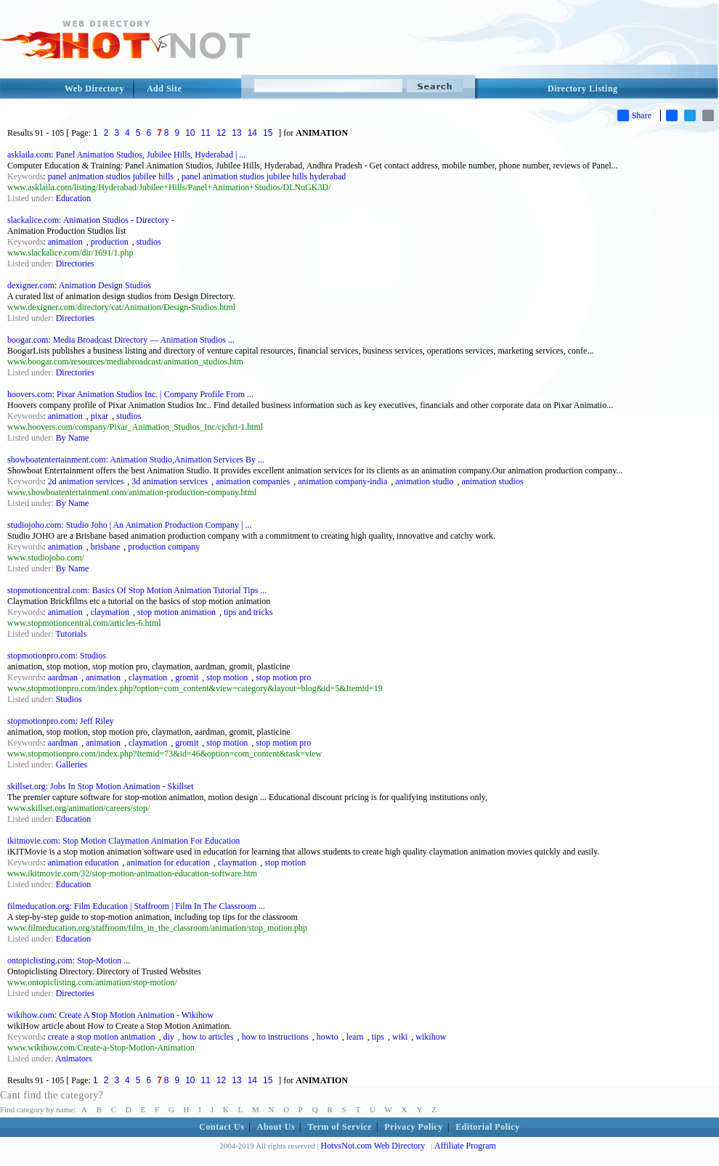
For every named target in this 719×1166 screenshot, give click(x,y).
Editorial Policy (487, 1127)
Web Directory (94, 88)
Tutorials (70, 634)
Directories (75, 263)
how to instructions (275, 1037)
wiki (399, 1037)
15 (267, 133)
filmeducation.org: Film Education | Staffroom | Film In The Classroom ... (136, 906)
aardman (63, 677)
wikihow (430, 1037)
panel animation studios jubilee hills (111, 176)
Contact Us (221, 1127)
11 (206, 133)
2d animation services (86, 481)
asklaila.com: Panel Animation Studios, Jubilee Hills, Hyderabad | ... (126, 155)
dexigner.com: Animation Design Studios (79, 285)
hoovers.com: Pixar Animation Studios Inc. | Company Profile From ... (130, 394)
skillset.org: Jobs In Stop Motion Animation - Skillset (100, 786)
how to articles (208, 1037)
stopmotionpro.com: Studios (56, 656)
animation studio (424, 481)
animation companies (253, 481)
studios (149, 242)
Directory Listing (583, 88)
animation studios (493, 481)
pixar (100, 416)
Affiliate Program (465, 1146)
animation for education (168, 862)
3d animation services (169, 481)
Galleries (71, 764)
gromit (186, 677)
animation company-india (342, 481)
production (110, 242)
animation (65, 242)
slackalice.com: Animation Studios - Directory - (90, 220)
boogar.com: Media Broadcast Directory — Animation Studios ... (121, 340)
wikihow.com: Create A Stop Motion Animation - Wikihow (110, 1015)
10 (190, 133)
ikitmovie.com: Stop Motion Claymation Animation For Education (123, 841)
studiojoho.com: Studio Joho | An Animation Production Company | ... (129, 525)
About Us (276, 1127)
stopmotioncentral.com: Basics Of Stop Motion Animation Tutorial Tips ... (137, 590)
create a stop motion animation (101, 1037)
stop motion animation (176, 612)
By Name (72, 438)
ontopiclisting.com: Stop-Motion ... (68, 960)
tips (378, 1037)
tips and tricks (248, 612)
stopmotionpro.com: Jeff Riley (60, 721)
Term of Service (340, 1127)
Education (74, 198)
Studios (69, 699)
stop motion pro (283, 677)
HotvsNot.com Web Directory (373, 1146)
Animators (73, 1058)
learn (355, 1037)
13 (236, 133)
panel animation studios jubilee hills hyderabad (264, 176)
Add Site (164, 88)
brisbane (106, 547)
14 (252, 133)
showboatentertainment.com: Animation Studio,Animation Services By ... (135, 459)
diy (168, 1037)
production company (164, 547)
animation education (83, 862)
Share (634, 115)
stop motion (227, 677)
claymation (110, 612)
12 (221, 133)
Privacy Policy (413, 1127)
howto (327, 1037)
